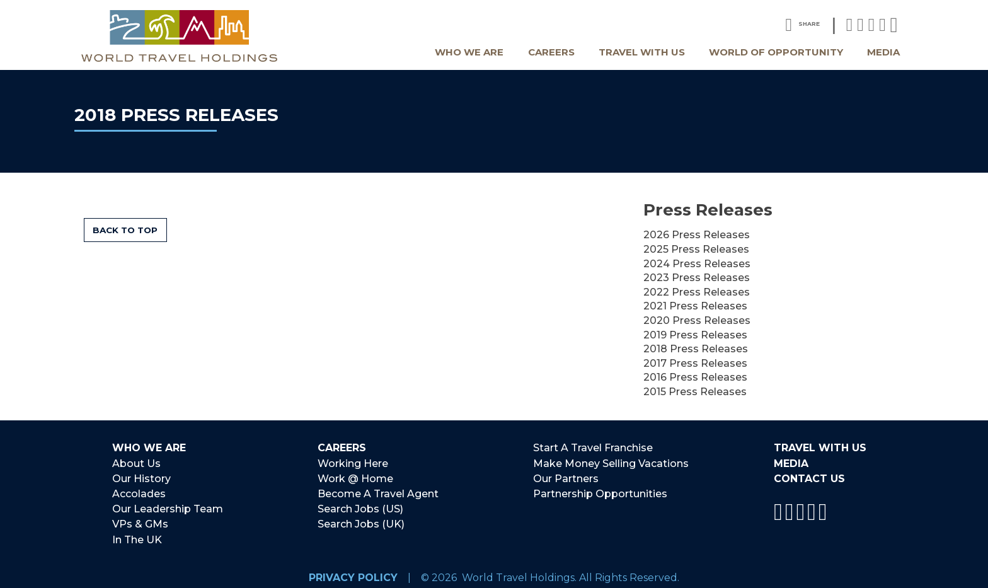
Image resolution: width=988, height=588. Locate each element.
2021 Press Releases (695, 306)
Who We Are (469, 52)
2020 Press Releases (696, 320)
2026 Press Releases (696, 235)
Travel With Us (642, 52)
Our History (141, 477)
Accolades (139, 491)
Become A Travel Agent (378, 491)
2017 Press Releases (695, 363)
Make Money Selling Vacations (611, 462)
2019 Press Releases (695, 335)
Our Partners (566, 477)
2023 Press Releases (696, 278)
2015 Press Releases (695, 392)
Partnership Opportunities (600, 491)
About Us (136, 462)
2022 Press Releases (696, 292)
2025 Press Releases (696, 249)
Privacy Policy (353, 571)
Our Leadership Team (167, 505)
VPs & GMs (140, 520)
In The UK (137, 533)
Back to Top (125, 230)
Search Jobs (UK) (361, 520)
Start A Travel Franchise (593, 448)
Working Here (353, 462)
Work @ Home (355, 477)
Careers (551, 52)
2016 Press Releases (695, 377)
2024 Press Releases (696, 264)
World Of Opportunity (776, 52)
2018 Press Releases (695, 349)
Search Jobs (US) (360, 505)
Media (883, 52)
